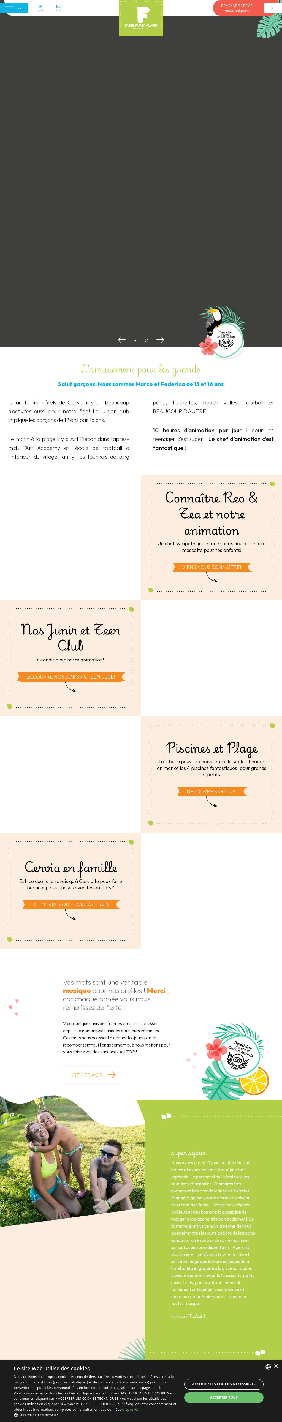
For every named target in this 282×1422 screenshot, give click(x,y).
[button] (95, 1415)
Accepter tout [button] (224, 1397)
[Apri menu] (14, 8)
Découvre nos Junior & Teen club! (70, 677)
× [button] (276, 1366)
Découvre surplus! (212, 791)
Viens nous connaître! (211, 567)
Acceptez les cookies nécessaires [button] (224, 1384)
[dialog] (141, 1391)
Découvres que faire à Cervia (70, 904)
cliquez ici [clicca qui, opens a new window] (130, 1409)
